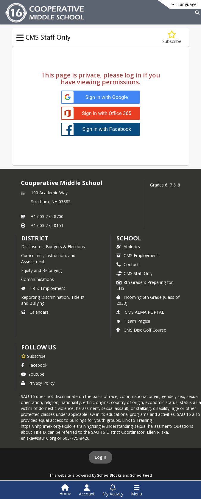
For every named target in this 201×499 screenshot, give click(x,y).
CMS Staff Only (134, 273)
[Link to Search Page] (196, 12)
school (128, 238)
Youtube (32, 374)
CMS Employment (137, 255)
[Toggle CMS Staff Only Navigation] (20, 38)
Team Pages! (133, 321)
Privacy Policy (37, 383)
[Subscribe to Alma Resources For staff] (172, 37)
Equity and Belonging (41, 270)
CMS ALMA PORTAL (140, 312)
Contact (127, 264)
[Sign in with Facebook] (100, 129)
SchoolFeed (141, 475)
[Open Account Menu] (87, 490)
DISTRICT (35, 238)
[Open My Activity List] (112, 490)
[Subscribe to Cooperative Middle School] (33, 356)
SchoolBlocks (109, 475)
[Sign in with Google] (100, 97)
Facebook (34, 365)
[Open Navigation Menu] (136, 490)
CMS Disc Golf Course (141, 330)
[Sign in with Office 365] (100, 113)
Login (100, 457)
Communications (37, 279)
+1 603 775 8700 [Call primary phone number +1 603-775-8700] (47, 216)
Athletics (128, 246)
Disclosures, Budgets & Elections (53, 246)
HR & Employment (43, 288)
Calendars (35, 312)
